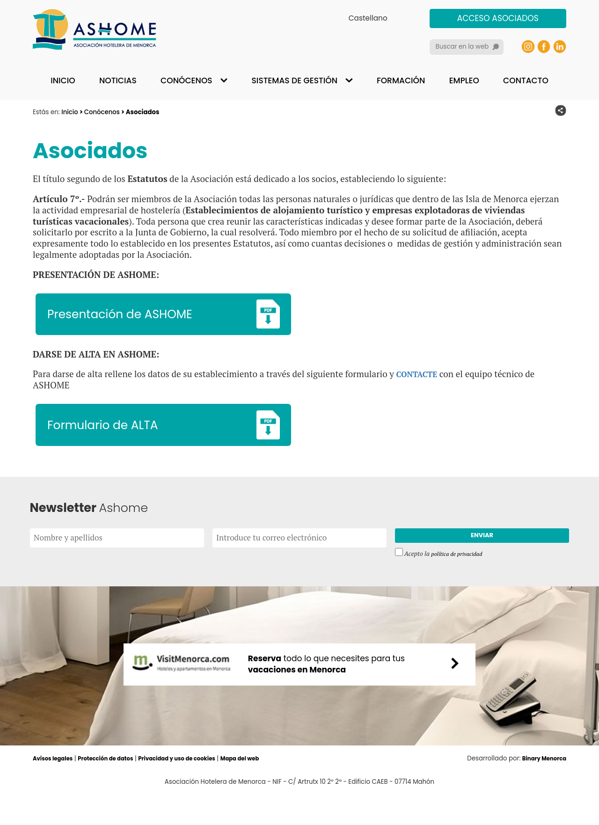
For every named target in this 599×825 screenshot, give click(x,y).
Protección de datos (115, 789)
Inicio (63, 80)
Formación (401, 80)
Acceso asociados (498, 18)
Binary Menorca (541, 789)
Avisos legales (56, 789)
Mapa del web (268, 789)
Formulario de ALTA (113, 433)
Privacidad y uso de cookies (197, 789)
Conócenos (186, 80)
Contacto (525, 80)
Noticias (118, 80)
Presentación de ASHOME (133, 316)
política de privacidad (460, 570)
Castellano (368, 18)
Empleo (464, 80)
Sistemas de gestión (294, 80)
